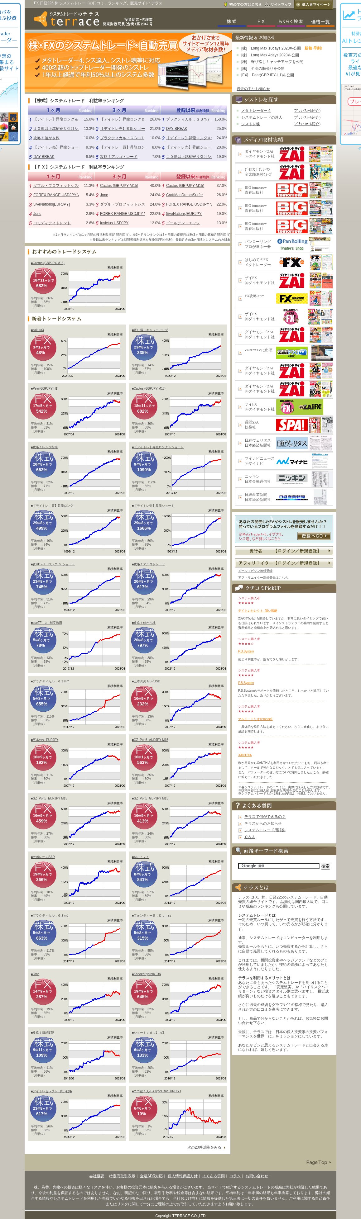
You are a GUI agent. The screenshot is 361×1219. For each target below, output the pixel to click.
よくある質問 (213, 1176)
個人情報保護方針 (183, 1176)
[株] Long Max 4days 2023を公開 (270, 55)
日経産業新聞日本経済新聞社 (258, 497)
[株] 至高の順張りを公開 (263, 68)
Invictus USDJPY (114, 223)
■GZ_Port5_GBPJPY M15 (150, 798)
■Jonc (35, 974)
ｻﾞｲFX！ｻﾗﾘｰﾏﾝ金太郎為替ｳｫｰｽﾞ (259, 172)
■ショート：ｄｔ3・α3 (148, 1032)
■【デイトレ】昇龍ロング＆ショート (158, 447)
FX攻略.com (254, 296)
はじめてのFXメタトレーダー (258, 262)
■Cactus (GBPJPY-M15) (48, 263)
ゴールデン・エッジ (183, 223)
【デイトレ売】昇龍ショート (57, 147)
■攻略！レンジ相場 (44, 447)
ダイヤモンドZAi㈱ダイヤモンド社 (260, 154)
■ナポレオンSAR (43, 857)
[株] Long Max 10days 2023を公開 (271, 48)
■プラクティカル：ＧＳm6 (49, 915)
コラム (235, 1176)
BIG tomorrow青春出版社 (256, 190)
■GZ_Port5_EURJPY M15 (49, 798)
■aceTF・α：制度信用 (46, 622)
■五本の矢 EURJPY (44, 740)
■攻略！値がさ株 (144, 622)
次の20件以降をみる (204, 1147)
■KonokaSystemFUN (146, 974)
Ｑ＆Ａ (249, 837)
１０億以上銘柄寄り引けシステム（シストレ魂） (74, 128)
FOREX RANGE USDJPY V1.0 (59, 195)
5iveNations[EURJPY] (51, 204)
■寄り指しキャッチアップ (150, 330)
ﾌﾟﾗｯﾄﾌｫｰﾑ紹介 (307, 110)
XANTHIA (245, 755)
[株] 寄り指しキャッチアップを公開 (272, 61)
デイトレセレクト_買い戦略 (257, 610)
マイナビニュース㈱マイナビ (260, 461)
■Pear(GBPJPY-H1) (44, 388)
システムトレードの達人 (261, 117)
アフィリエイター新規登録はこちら (263, 577)
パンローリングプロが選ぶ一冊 (258, 244)
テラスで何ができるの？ (265, 816)
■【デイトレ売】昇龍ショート (153, 505)
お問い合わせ (257, 1176)
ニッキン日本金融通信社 (258, 479)
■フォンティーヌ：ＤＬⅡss (151, 915)
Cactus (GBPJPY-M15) (119, 185)
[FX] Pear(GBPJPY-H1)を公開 (267, 75)
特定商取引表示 (122, 1176)
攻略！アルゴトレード (118, 156)
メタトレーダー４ (256, 110)
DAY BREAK (44, 156)
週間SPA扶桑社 (252, 424)
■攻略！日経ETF (42, 1032)
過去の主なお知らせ (253, 89)
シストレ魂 (250, 124)
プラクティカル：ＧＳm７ (122, 138)
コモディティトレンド (52, 223)
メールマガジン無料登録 (255, 570)
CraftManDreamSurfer (184, 195)
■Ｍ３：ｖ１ (140, 857)
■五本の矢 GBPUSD (146, 681)
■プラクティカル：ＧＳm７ (50, 681)
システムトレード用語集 (265, 830)
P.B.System (246, 651)
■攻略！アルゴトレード (148, 564)
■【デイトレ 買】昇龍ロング (52, 505)
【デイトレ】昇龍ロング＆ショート (63, 119)
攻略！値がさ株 (46, 138)
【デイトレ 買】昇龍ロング (124, 147)
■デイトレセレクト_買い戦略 (51, 1091)
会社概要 (96, 1176)
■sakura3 (37, 330)
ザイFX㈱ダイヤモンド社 (260, 280)
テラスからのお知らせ (263, 823)
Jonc (37, 213)
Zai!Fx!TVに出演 (258, 350)
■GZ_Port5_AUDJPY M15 (150, 740)
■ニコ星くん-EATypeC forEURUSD (156, 1091)
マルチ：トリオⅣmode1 (255, 719)
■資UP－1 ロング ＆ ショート (53, 564)
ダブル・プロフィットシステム (59, 185)
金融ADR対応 (151, 1176)
